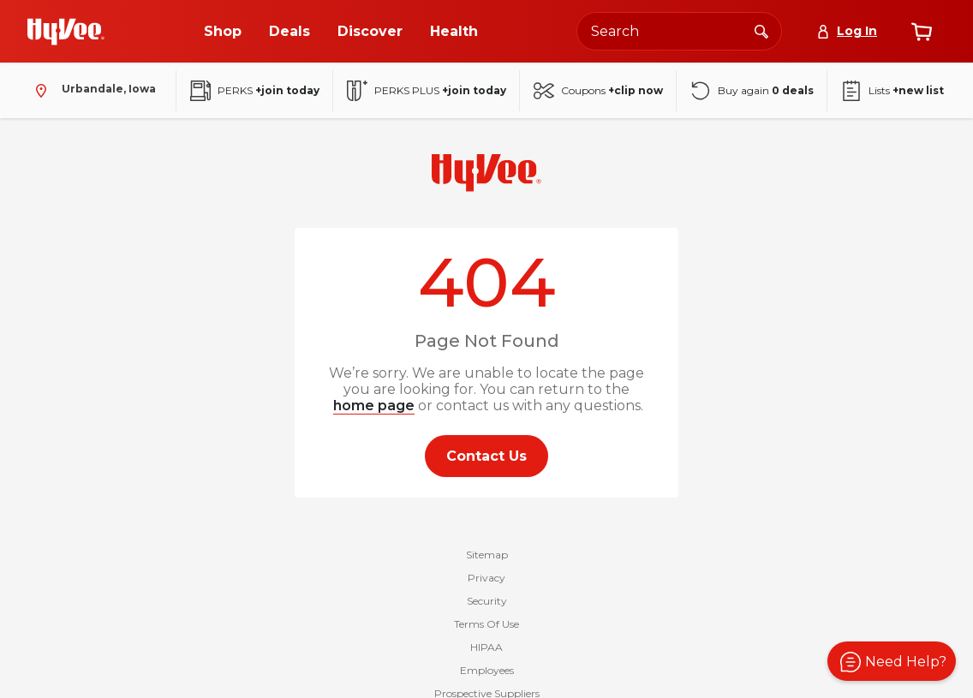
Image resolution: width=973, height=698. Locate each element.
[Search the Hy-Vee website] (679, 31)
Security (487, 600)
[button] (891, 661)
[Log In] (847, 31)
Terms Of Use (486, 623)
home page (374, 405)
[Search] (761, 31)
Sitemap (487, 554)
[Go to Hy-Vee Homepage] (65, 31)
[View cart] (922, 32)
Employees (487, 670)
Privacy (486, 577)
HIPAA (486, 647)
